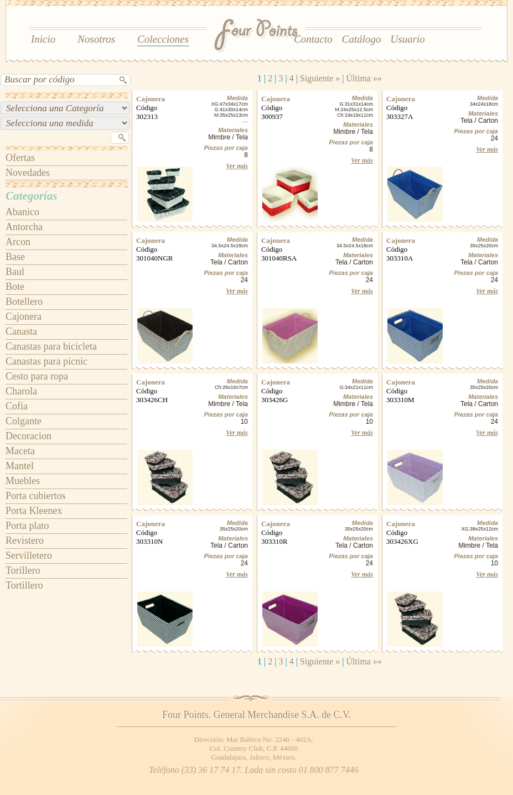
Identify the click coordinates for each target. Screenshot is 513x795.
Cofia (17, 406)
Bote (15, 286)
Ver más (237, 166)
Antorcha (24, 226)
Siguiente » (320, 78)
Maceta (20, 450)
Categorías (31, 195)
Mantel (20, 465)
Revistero (25, 540)
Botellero (24, 301)
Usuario (408, 39)
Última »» (364, 78)
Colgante (24, 421)
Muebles (23, 480)
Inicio (43, 39)
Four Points (257, 36)
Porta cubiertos (35, 495)
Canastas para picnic (46, 361)
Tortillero (24, 585)
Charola (21, 391)
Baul (15, 271)
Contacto (313, 39)
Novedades (28, 172)
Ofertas (20, 157)
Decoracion (28, 435)
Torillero (23, 570)
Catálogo (361, 39)
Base (15, 256)
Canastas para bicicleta (51, 346)
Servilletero (29, 555)
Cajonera (24, 316)
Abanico (22, 211)
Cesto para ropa (37, 376)
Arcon (18, 241)
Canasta (21, 331)
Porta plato (27, 525)
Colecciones (163, 39)
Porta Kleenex (34, 510)
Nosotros (96, 39)
